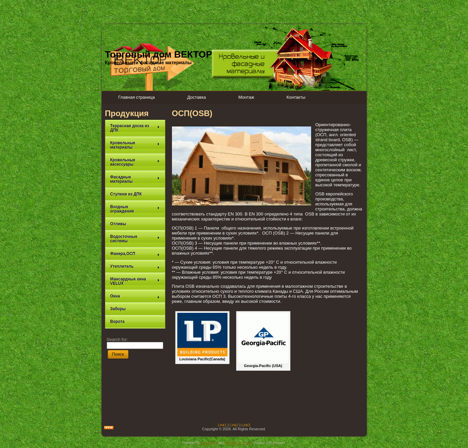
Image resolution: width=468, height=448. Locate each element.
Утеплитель (135, 266)
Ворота (117, 321)
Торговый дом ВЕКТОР (158, 54)
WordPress (209, 443)
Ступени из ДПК (126, 194)
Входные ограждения (135, 208)
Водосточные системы (135, 238)
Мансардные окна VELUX (135, 281)
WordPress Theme (239, 443)
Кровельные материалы (135, 145)
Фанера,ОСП (135, 253)
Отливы (118, 223)
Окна (135, 296)
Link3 (246, 425)
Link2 (233, 425)
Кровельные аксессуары (135, 162)
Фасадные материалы (135, 179)
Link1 (222, 425)
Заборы (118, 308)
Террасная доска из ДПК (135, 127)
